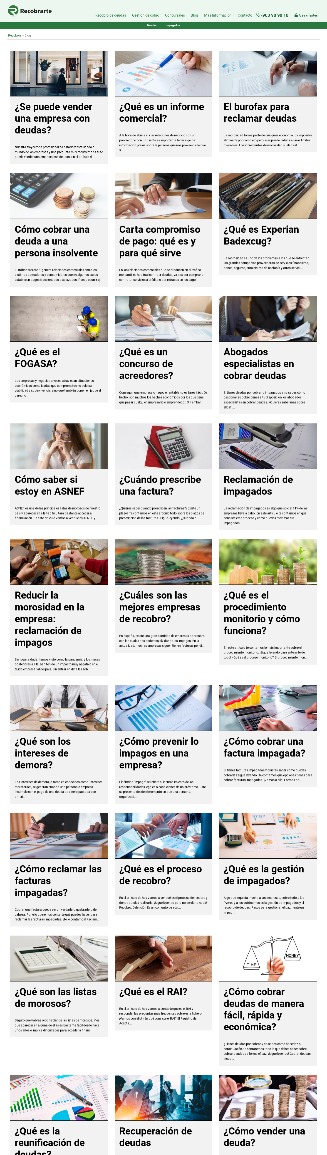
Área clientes (306, 15)
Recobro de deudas (110, 15)
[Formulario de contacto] (245, 15)
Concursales (175, 15)
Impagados (173, 25)
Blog (194, 15)
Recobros (15, 35)
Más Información (218, 15)
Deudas (152, 25)
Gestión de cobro (145, 15)
